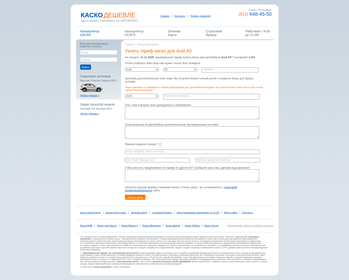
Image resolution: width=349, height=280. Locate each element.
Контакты (180, 16)
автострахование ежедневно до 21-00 (198, 212)
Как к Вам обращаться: (140, 159)
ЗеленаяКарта (174, 33)
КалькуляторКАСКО (89, 33)
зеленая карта (139, 212)
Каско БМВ (86, 225)
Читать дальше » (89, 95)
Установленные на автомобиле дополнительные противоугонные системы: (172, 124)
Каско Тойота (192, 225)
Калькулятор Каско (148, 44)
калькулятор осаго (116, 212)
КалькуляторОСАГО (134, 33)
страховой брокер (162, 212)
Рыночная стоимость (177, 95)
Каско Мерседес (152, 225)
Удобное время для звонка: (213, 159)
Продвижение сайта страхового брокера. (250, 225)
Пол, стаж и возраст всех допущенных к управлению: (158, 105)
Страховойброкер (214, 33)
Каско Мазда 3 (129, 225)
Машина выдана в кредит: (143, 144)
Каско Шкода (172, 225)
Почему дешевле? (200, 16)
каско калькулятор (90, 212)
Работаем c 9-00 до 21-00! (257, 33)
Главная (165, 16)
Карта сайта (230, 212)
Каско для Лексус (107, 225)
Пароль (86, 59)
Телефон (208, 69)
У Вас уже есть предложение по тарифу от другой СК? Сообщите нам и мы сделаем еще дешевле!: (187, 167)
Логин (84, 52)
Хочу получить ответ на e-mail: (145, 151)
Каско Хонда (211, 225)
